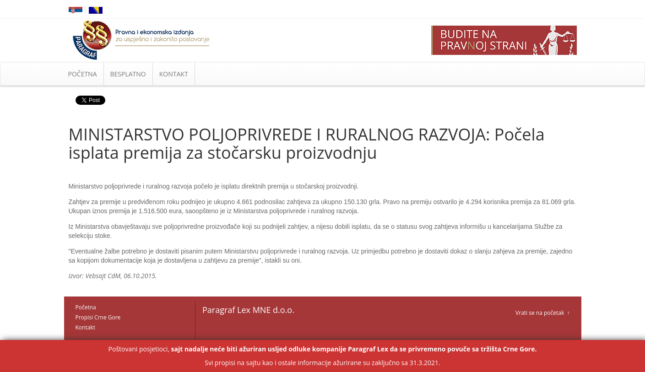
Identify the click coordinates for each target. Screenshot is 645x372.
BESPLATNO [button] (128, 74)
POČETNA (82, 74)
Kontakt (85, 327)
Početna (86, 307)
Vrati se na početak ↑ (542, 313)
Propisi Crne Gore (98, 317)
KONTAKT (173, 74)
